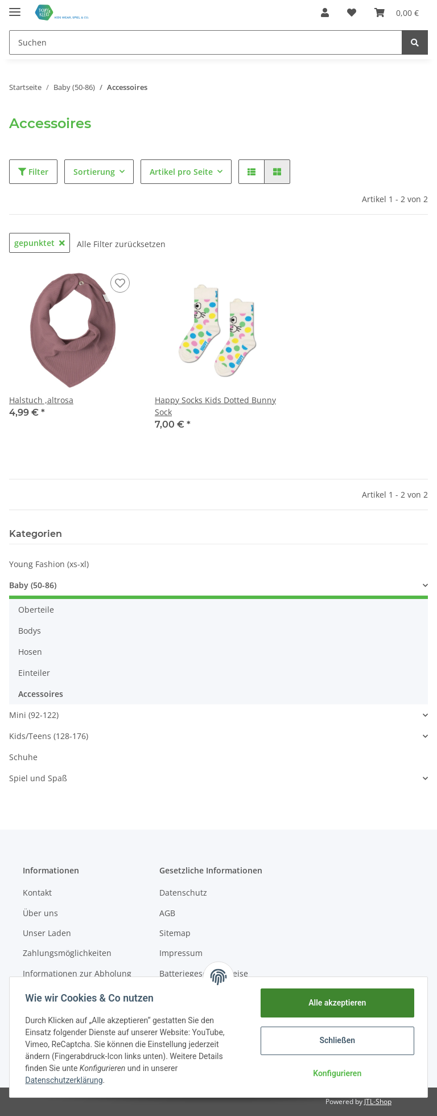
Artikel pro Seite (181, 171)
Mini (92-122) (34, 714)
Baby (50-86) (32, 585)
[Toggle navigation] (14, 7)
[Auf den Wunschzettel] (120, 283)
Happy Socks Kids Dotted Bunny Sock (215, 406)
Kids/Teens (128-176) (48, 736)
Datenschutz (183, 892)
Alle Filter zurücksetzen (121, 244)
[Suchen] (205, 42)
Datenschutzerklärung (66, 1080)
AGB (167, 913)
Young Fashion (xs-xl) (49, 564)
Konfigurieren (334, 1073)
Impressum (181, 952)
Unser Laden (47, 933)
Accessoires (40, 693)
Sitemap (175, 933)
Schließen (335, 1040)
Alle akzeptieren (334, 1002)
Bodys (29, 630)
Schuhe (23, 757)
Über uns (40, 913)
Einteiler (34, 672)
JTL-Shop (377, 1101)
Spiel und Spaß (38, 778)
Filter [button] (33, 171)
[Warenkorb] (396, 12)
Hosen (30, 651)
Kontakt (37, 892)
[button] (325, 12)
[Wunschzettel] (351, 12)
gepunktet (39, 242)
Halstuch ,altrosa (41, 400)
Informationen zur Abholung (77, 973)
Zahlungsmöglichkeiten (67, 952)
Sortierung (94, 171)
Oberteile (36, 609)
